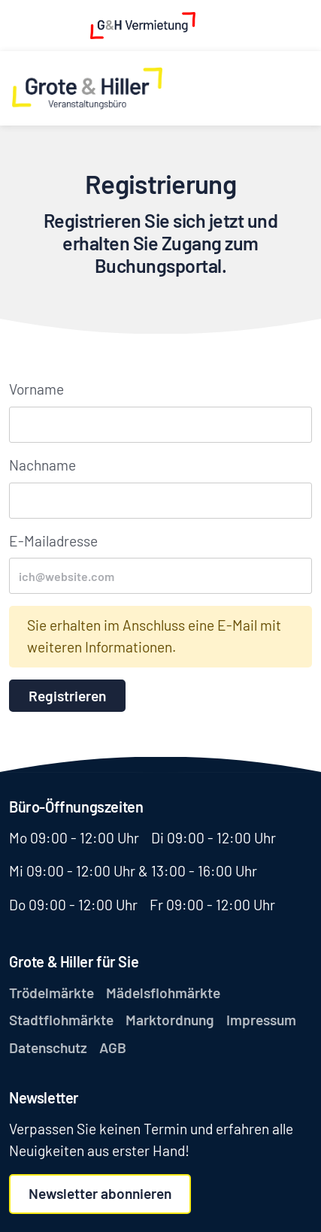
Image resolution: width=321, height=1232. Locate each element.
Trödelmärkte (51, 992)
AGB (112, 1047)
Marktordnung (170, 1019)
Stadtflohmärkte (61, 1019)
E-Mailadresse (53, 540)
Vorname (36, 389)
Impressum (261, 1019)
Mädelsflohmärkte (163, 992)
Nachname (42, 465)
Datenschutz (48, 1047)
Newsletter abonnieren (100, 1193)
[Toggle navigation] (300, 88)
